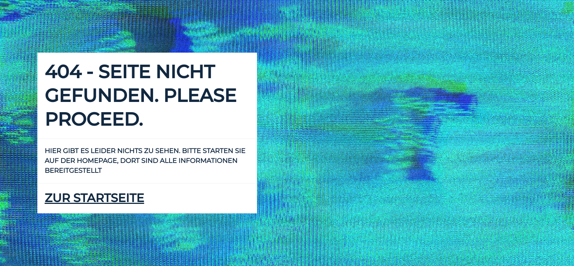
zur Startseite (94, 198)
